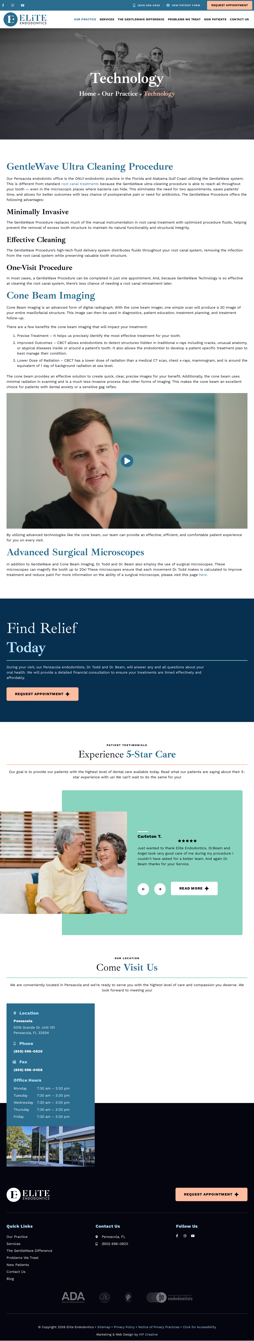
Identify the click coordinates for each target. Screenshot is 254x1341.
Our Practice (85, 19)
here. (203, 575)
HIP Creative (148, 1335)
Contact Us (239, 19)
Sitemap (103, 1327)
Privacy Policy (124, 1327)
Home (87, 94)
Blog (10, 1279)
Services (107, 19)
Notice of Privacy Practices (158, 1327)
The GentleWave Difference (141, 19)
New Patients (215, 19)
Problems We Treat (184, 19)
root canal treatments (80, 184)
